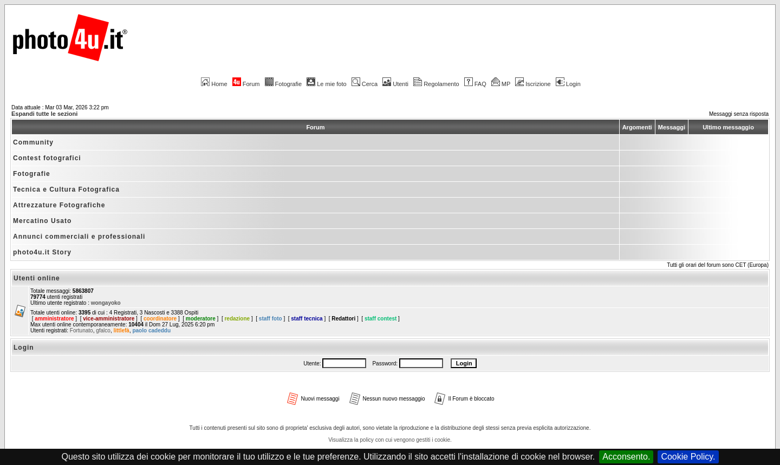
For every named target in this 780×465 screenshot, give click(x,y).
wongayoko (106, 303)
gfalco (103, 330)
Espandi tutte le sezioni (44, 113)
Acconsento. (626, 456)
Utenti (395, 84)
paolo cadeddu (151, 330)
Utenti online (37, 278)
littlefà (121, 330)
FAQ (475, 84)
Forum (246, 84)
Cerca (365, 84)
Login (568, 84)
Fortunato (81, 330)
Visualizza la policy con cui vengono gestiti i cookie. (390, 440)
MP (500, 84)
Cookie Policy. (688, 456)
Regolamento (436, 84)
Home (214, 84)
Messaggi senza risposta (739, 114)
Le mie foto (326, 84)
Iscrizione (532, 84)
